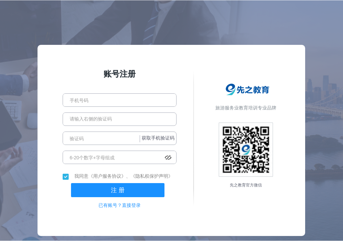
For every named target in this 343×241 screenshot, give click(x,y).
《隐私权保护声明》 (152, 176)
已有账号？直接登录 (119, 205)
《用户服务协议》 (107, 176)
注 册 (118, 190)
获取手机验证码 (158, 138)
